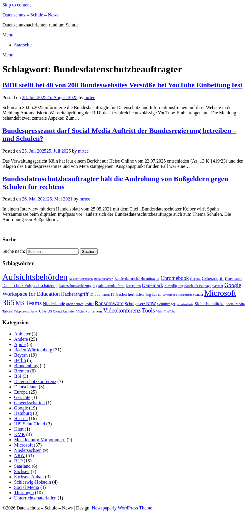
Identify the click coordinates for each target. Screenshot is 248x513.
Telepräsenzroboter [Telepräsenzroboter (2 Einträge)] (26, 311)
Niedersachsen (27, 450)
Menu (7, 34)
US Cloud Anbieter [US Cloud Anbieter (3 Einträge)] (61, 311)
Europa (21, 392)
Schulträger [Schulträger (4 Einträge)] (166, 304)
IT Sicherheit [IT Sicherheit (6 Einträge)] (123, 294)
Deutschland (26, 386)
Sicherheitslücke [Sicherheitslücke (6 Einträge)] (209, 303)
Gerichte (22, 397)
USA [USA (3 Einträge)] (42, 311)
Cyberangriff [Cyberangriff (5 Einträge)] (213, 278)
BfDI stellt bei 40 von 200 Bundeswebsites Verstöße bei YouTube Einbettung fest (122, 85)
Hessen (21, 418)
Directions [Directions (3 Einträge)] (133, 286)
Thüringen (24, 492)
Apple (20, 344)
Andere (21, 339)
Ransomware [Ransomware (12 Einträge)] (109, 303)
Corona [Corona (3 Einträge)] (195, 279)
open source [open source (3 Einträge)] (75, 304)
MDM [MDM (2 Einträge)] (199, 294)
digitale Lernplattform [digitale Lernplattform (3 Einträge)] (108, 286)
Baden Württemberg (33, 349)
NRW (19, 455)
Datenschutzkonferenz (35, 381)
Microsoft (23, 444)
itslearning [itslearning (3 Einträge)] (143, 295)
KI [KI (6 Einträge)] (154, 294)
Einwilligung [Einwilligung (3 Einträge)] (173, 286)
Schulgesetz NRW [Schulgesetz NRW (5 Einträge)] (140, 303)
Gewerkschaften (29, 402)
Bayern (21, 354)
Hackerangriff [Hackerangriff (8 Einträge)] (74, 294)
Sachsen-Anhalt (29, 476)
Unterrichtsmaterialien (35, 497)
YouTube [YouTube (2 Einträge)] (169, 311)
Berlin (20, 360)
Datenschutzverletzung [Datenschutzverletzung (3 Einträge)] (75, 286)
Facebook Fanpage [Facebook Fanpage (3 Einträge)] (197, 286)
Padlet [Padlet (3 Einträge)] (89, 304)
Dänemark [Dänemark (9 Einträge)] (152, 285)
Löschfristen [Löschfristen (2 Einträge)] (186, 294)
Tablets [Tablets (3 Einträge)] (7, 311)
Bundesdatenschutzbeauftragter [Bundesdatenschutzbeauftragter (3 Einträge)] (136, 279)
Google (21, 407)
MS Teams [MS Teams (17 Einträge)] (28, 303)
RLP (18, 460)
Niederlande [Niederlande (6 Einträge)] (54, 303)
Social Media (26, 487)
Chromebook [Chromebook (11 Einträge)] (175, 278)
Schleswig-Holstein (32, 481)
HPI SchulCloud (29, 423)
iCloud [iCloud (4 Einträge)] (95, 294)
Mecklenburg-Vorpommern (39, 439)
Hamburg (23, 413)
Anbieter (22, 333)
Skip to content (16, 4)
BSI (17, 376)
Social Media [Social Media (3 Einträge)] (235, 304)
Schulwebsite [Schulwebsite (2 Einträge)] (185, 304)
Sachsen (21, 471)
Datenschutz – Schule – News (30, 14)
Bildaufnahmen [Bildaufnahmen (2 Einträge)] (103, 278)
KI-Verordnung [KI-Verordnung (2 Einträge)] (167, 294)
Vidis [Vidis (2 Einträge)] (159, 311)
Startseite (23, 44)
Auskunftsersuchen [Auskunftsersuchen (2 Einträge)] (81, 278)
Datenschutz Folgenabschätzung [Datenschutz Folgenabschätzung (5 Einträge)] (29, 285)
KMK (19, 434)
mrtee (89, 97)
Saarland (22, 466)
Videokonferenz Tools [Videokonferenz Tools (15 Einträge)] (129, 310)
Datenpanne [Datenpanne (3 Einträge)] (233, 279)
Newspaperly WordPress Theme (122, 507)
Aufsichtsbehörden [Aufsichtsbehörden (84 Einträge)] (35, 277)
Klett (19, 429)
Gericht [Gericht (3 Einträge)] (217, 286)
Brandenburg (26, 365)
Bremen (21, 370)
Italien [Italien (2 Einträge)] (106, 294)
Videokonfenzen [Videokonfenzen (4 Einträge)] (89, 311)
